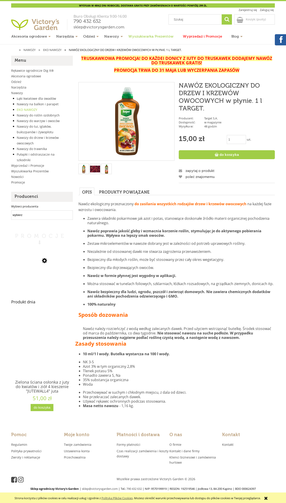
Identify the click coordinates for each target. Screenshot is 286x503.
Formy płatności (128, 444)
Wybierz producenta (24, 206)
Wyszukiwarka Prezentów (30, 171)
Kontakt (227, 444)
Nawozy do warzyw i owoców (38, 121)
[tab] (86, 191)
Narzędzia (18, 87)
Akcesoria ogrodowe (26, 76)
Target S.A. (211, 118)
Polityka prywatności (26, 451)
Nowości (17, 177)
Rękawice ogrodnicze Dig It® (32, 70)
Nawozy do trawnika (32, 149)
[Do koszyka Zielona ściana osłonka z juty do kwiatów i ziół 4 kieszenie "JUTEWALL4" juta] (42, 407)
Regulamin (19, 444)
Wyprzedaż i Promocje (27, 165)
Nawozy (17, 93)
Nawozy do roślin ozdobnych (38, 115)
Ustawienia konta (77, 451)
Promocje (18, 182)
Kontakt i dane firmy (184, 451)
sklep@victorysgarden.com (99, 27)
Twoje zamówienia (77, 444)
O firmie (175, 444)
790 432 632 (87, 21)
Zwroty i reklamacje (25, 457)
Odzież (16, 82)
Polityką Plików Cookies (117, 498)
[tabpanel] (176, 306)
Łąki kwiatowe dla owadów (36, 98)
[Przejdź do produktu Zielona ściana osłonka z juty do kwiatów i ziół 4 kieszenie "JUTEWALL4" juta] (42, 353)
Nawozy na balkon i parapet (38, 104)
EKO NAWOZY (27, 110)
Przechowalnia (75, 457)
